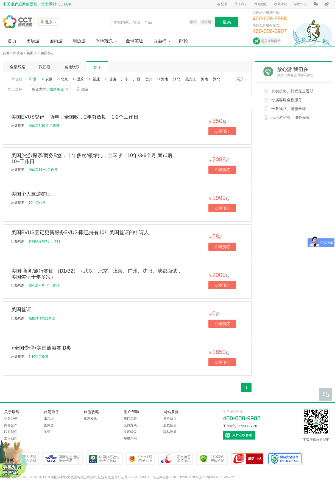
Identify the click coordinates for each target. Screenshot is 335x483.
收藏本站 (280, 4)
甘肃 (112, 79)
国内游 (56, 41)
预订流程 (130, 419)
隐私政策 (170, 432)
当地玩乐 (104, 41)
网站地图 (260, 4)
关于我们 (241, 4)
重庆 (80, 79)
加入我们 (10, 438)
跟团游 (45, 67)
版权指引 (170, 425)
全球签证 (134, 41)
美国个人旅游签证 (31, 194)
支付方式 (130, 425)
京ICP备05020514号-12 (216, 477)
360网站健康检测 (212, 458)
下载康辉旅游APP (316, 425)
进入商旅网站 (271, 41)
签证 (97, 67)
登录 (224, 4)
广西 (136, 79)
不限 (32, 79)
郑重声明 (130, 438)
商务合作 (10, 425)
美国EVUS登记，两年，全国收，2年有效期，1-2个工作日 (74, 117)
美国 (30, 53)
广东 (124, 79)
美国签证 (47, 53)
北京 (64, 79)
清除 (84, 89)
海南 (164, 79)
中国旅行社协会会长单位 (104, 458)
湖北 (216, 79)
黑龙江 (190, 79)
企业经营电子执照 (140, 458)
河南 (204, 79)
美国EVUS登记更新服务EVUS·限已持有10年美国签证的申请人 (80, 232)
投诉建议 (130, 432)
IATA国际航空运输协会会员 (62, 458)
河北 (176, 79)
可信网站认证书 (247, 458)
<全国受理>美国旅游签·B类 (41, 348)
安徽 (48, 79)
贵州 (148, 79)
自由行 (159, 41)
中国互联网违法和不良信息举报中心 (175, 458)
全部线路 (17, 67)
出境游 (33, 41)
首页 (12, 41)
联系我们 (10, 432)
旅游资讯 (90, 419)
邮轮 (183, 41)
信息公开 (10, 419)
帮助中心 (300, 4)
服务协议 (170, 419)
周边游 (79, 41)
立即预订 (222, 131)
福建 (96, 79)
